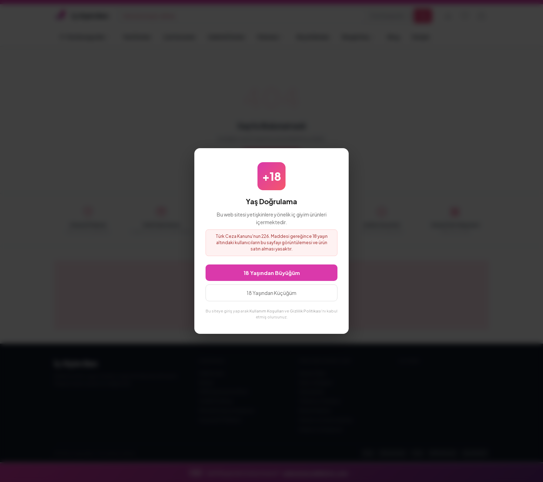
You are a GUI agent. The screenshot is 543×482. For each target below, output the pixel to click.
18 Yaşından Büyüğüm (271, 272)
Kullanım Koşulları (266, 311)
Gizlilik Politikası (305, 311)
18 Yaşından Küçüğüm (271, 293)
